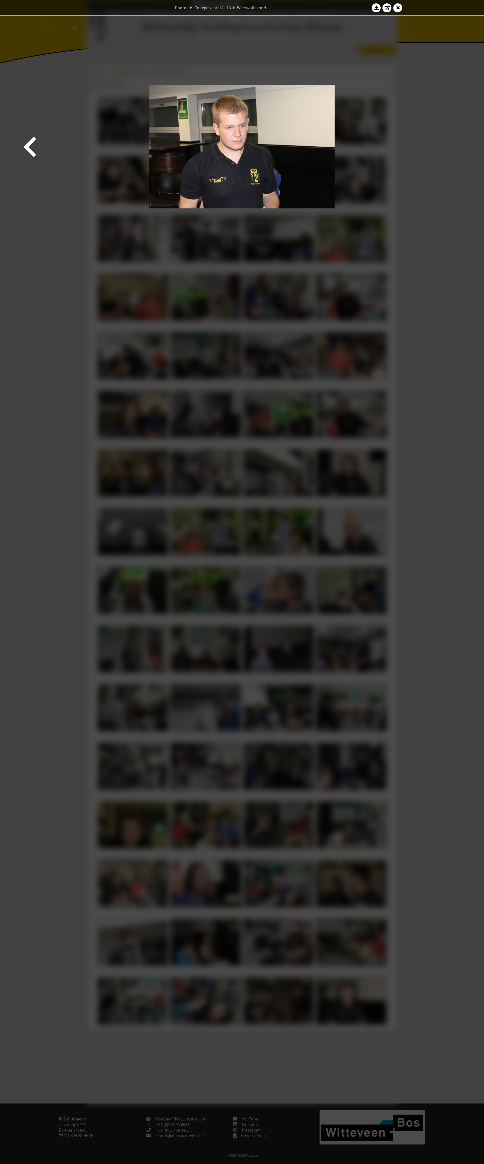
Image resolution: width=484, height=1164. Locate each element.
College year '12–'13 (212, 7)
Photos (181, 7)
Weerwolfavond (251, 7)
